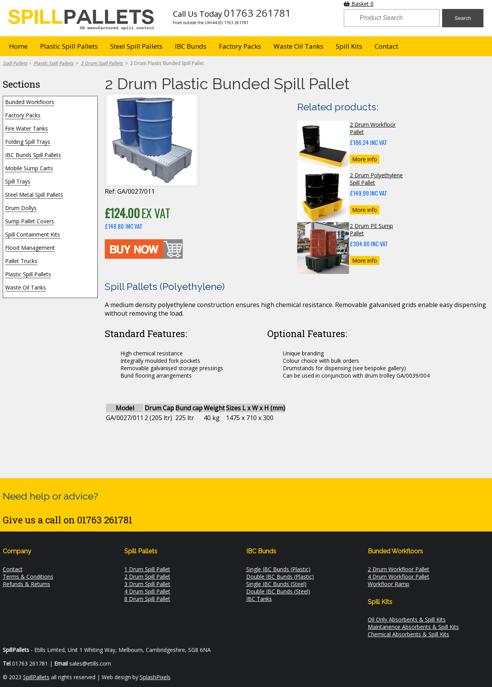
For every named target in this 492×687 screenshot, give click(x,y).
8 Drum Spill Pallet (147, 598)
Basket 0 (359, 3)
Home (18, 46)
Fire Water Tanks (26, 128)
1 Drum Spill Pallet (147, 569)
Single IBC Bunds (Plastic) (278, 569)
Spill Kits (349, 46)
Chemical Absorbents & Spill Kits (408, 634)
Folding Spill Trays (27, 141)
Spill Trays (17, 181)
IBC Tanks (259, 598)
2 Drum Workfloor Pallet (398, 569)
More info (364, 159)
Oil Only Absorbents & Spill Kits (407, 619)
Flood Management (30, 247)
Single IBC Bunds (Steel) (276, 584)
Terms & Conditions (28, 576)
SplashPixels (155, 677)
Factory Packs (240, 46)
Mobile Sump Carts (29, 168)
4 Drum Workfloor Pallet (398, 576)
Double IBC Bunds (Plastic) (280, 576)
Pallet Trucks (21, 261)
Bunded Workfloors (29, 102)
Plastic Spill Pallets (69, 46)
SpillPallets (36, 677)
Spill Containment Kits (32, 234)
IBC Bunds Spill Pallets (33, 155)
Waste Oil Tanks (298, 46)
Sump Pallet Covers (29, 221)
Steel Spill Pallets (136, 46)
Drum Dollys (21, 208)
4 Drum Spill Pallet (147, 591)
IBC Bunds (190, 46)
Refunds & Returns (26, 584)
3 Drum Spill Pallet (147, 584)
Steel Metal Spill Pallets (34, 194)
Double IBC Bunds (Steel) (278, 591)
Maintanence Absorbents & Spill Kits (413, 626)
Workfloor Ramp (388, 584)
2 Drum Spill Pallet (147, 576)
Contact (386, 46)
